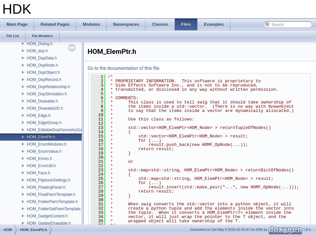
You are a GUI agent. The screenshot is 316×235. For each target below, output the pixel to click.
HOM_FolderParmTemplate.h (52, 201)
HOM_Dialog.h (40, 43)
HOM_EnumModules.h (46, 144)
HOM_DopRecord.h (44, 79)
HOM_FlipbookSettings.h (48, 180)
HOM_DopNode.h (42, 65)
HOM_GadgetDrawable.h (49, 223)
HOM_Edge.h (39, 115)
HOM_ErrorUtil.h (41, 166)
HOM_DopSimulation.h (47, 94)
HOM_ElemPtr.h (41, 137)
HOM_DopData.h (42, 58)
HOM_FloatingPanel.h (46, 187)
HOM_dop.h (37, 51)
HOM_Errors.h (39, 158)
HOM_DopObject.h (43, 72)
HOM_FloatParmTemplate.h (51, 194)
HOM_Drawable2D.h (45, 108)
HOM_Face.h (38, 173)
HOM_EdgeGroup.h (44, 122)
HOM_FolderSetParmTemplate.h (55, 209)
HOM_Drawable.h (42, 101)
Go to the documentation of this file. (124, 68)
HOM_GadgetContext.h (47, 216)
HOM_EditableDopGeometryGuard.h (59, 130)
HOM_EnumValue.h (44, 151)
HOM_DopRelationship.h (48, 87)
